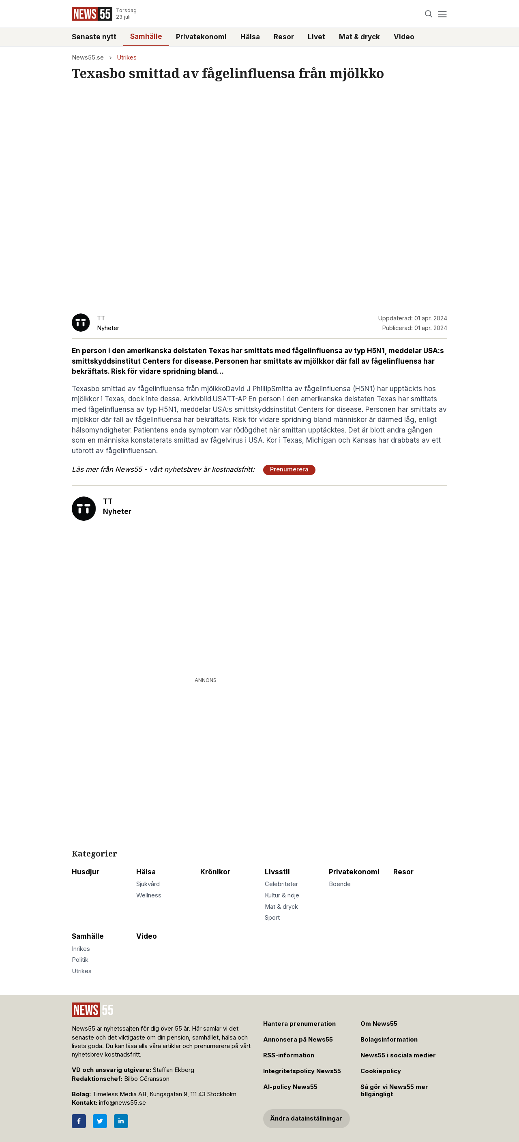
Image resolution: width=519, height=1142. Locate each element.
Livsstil (277, 872)
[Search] (429, 14)
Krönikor (215, 872)
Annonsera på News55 (298, 1039)
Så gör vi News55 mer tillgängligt (394, 1090)
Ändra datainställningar (306, 1118)
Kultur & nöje (282, 895)
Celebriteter (281, 884)
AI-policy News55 (290, 1087)
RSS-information (288, 1055)
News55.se (88, 57)
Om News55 (378, 1023)
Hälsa (250, 37)
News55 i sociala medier (398, 1055)
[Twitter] (100, 1121)
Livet (316, 37)
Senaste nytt (94, 37)
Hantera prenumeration (299, 1023)
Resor (284, 37)
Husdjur (85, 872)
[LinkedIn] (121, 1121)
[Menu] (442, 14)
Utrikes (127, 57)
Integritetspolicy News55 (302, 1071)
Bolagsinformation (389, 1039)
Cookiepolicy (380, 1071)
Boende (340, 884)
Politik (80, 959)
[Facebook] (79, 1121)
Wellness (148, 895)
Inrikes (81, 948)
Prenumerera (289, 469)
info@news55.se (122, 1102)
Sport (272, 917)
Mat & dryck (359, 37)
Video (404, 37)
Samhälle (146, 36)
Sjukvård (148, 884)
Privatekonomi (201, 37)
